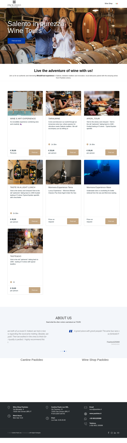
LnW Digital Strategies (35, 438)
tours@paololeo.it (96, 414)
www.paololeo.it (95, 419)
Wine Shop (108, 3)
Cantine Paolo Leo (16, 438)
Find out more (16, 41)
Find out (34, 152)
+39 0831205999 (95, 423)
